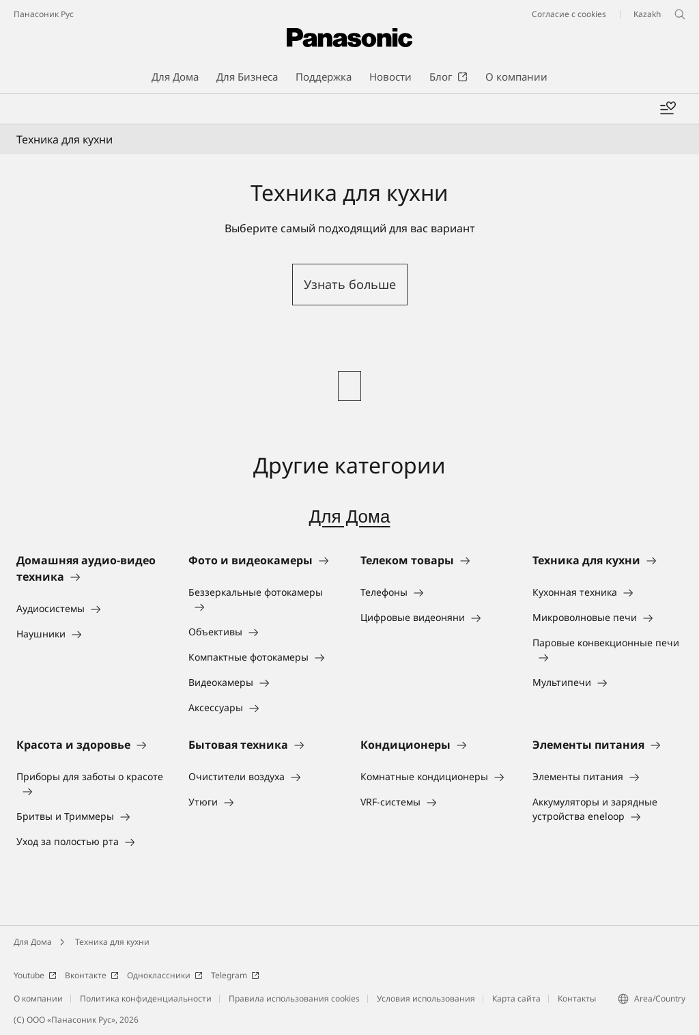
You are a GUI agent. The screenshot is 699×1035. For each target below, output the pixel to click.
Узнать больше (350, 284)
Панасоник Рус (44, 14)
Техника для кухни (112, 942)
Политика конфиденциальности (146, 998)
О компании (38, 998)
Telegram (235, 975)
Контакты (577, 998)
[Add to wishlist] (668, 109)
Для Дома (349, 516)
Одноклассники (165, 975)
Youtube (35, 975)
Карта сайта (516, 998)
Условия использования (426, 998)
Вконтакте (92, 975)
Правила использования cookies (294, 998)
